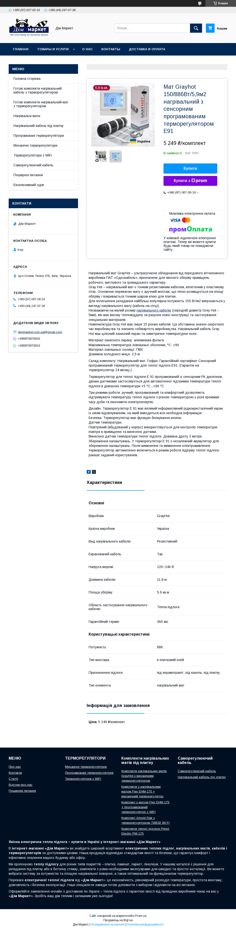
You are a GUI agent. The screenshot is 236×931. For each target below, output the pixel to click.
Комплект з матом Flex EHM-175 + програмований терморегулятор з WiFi (145, 807)
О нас (87, 49)
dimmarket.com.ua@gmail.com (40, 332)
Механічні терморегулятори (35, 145)
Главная (20, 49)
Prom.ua (140, 916)
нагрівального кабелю (154, 310)
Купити (190, 168)
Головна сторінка (26, 79)
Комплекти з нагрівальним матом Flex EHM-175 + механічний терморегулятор (142, 791)
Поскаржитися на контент (107, 924)
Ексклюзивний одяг (28, 185)
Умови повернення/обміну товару (45, 61)
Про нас (15, 767)
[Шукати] (196, 28)
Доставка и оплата (147, 49)
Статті (13, 779)
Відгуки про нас (21, 785)
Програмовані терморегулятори (38, 135)
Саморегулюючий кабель (33, 165)
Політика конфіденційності (145, 924)
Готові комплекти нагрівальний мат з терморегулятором (40, 104)
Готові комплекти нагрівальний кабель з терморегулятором (37, 90)
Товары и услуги (53, 49)
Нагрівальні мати (26, 116)
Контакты (110, 49)
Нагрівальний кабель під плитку (38, 126)
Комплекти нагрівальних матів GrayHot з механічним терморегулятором (144, 775)
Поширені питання (28, 175)
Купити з (190, 181)
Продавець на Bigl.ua (118, 920)
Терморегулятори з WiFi (32, 155)
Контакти (15, 773)
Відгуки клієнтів (101, 61)
